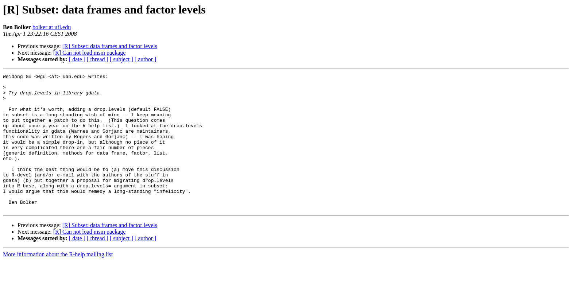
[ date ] (77, 59)
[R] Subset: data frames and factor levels (109, 46)
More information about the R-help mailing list (58, 282)
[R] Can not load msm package (89, 53)
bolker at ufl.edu (51, 27)
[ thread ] (97, 59)
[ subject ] (121, 59)
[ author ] (145, 59)
